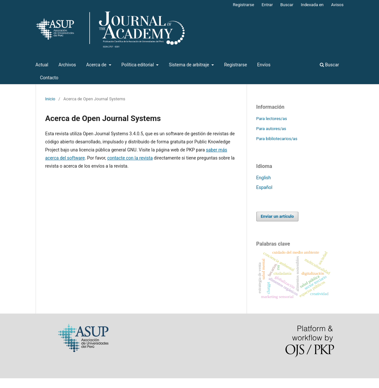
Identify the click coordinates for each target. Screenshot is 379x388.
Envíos (264, 64)
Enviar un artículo (277, 216)
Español (264, 187)
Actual (42, 64)
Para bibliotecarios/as (276, 138)
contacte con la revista (130, 158)
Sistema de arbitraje (189, 64)
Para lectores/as (271, 118)
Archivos (67, 64)
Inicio (50, 98)
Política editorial (138, 64)
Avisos (337, 4)
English (263, 177)
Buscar (329, 64)
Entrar (267, 4)
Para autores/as (271, 128)
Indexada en (312, 4)
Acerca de (96, 64)
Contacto (49, 77)
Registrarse (235, 64)
